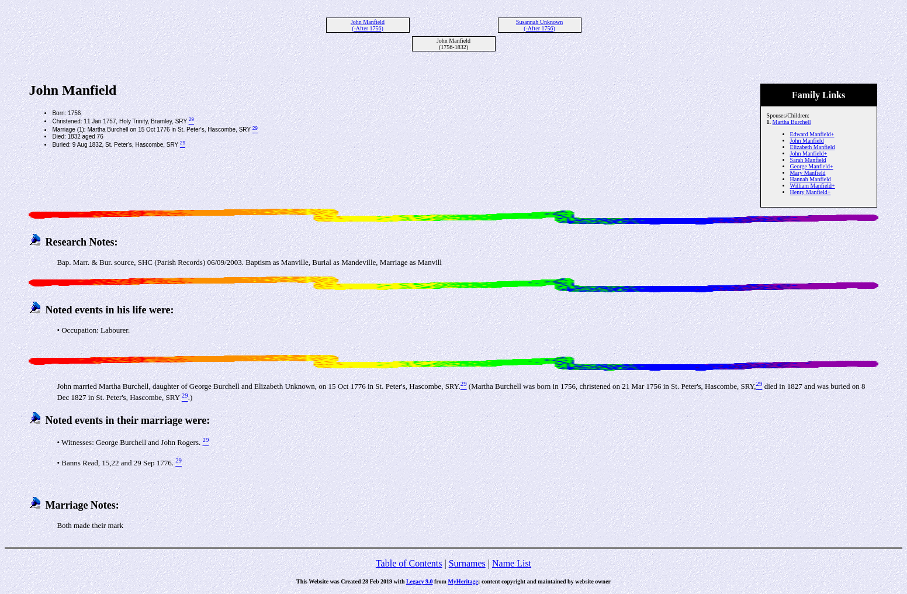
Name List (511, 563)
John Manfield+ (809, 153)
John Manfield (807, 140)
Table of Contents (409, 563)
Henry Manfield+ (810, 192)
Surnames (467, 563)
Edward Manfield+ (812, 134)
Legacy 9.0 (419, 581)
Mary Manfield (808, 173)
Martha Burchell (792, 122)
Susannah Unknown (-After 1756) (539, 25)
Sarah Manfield (808, 160)
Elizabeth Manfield (812, 147)
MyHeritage (463, 581)
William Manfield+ (812, 185)
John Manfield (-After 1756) (368, 25)
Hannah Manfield (810, 179)
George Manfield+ (811, 166)
